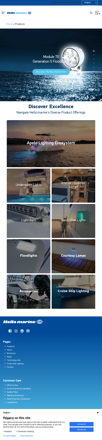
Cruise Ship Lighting (15, 364)
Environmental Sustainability (19, 389)
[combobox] (8, 419)
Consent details (9, 436)
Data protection (26, 436)
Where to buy (12, 385)
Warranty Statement (15, 396)
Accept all (81, 424)
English (7, 413)
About (9, 350)
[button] (3, 12)
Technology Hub (13, 360)
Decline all (81, 430)
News (9, 357)
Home (9, 24)
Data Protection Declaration (18, 399)
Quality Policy (12, 392)
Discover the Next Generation (51, 72)
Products (11, 347)
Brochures (11, 353)
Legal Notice (12, 403)
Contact (10, 367)
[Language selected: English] (89, 2)
